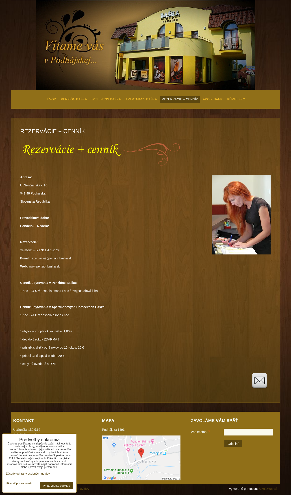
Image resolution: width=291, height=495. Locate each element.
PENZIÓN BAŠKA (74, 99)
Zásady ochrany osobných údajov (28, 473)
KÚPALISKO (236, 99)
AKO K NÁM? (212, 99)
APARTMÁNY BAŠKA (141, 99)
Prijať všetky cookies (56, 485)
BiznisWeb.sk (268, 489)
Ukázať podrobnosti (19, 483)
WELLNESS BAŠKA (106, 99)
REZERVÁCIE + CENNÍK (180, 99)
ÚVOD (51, 99)
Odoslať (233, 444)
